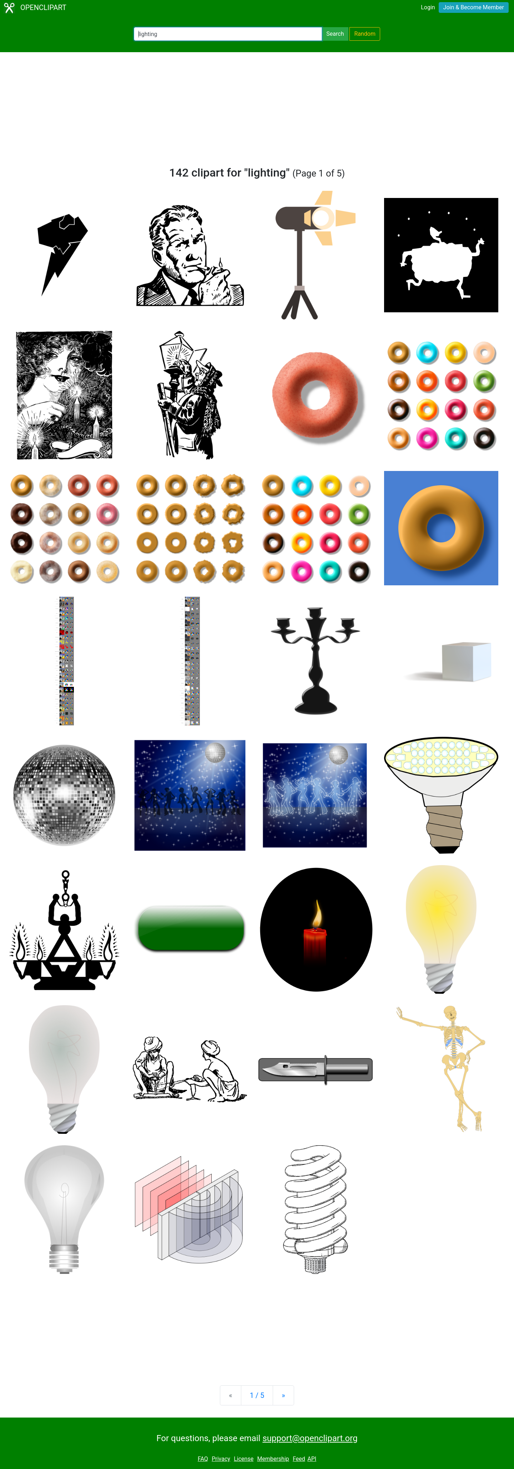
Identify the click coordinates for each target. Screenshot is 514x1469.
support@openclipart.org (309, 1438)
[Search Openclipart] (228, 34)
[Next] (283, 1395)
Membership (273, 1458)
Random (365, 33)
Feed (299, 1458)
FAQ (203, 1458)
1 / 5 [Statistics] (257, 1395)
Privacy (221, 1458)
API (311, 1458)
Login (428, 7)
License (243, 1458)
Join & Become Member (473, 7)
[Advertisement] (257, 112)
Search (335, 33)
